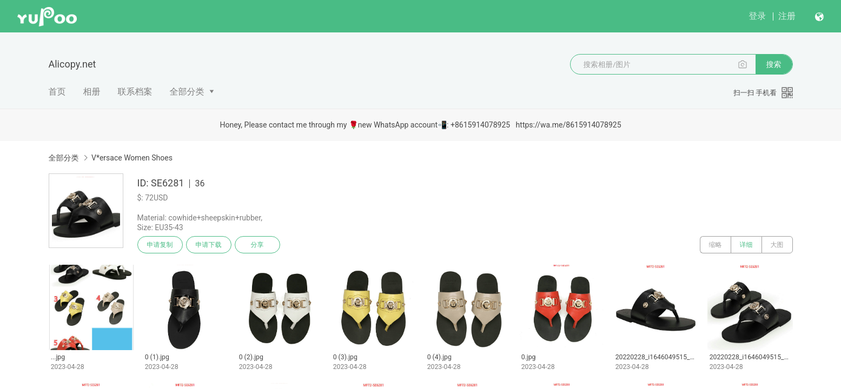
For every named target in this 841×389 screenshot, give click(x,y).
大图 (777, 245)
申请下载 (209, 245)
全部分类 (187, 91)
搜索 (774, 64)
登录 (757, 16)
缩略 (715, 245)
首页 (57, 91)
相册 (92, 91)
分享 (257, 245)
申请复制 (160, 245)
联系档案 (135, 91)
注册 (787, 16)
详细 (746, 245)
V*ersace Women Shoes (132, 157)
